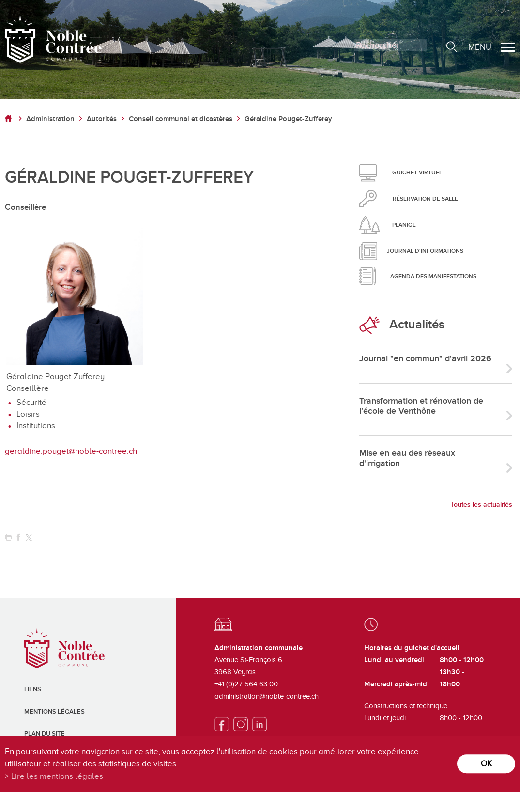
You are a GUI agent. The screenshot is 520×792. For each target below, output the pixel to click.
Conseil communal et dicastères (180, 119)
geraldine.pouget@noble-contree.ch (71, 451)
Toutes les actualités (481, 504)
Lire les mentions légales (57, 776)
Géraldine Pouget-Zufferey (288, 119)
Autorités (102, 119)
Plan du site (44, 734)
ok (486, 763)
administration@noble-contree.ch (266, 696)
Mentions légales (54, 711)
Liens (32, 689)
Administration (50, 119)
